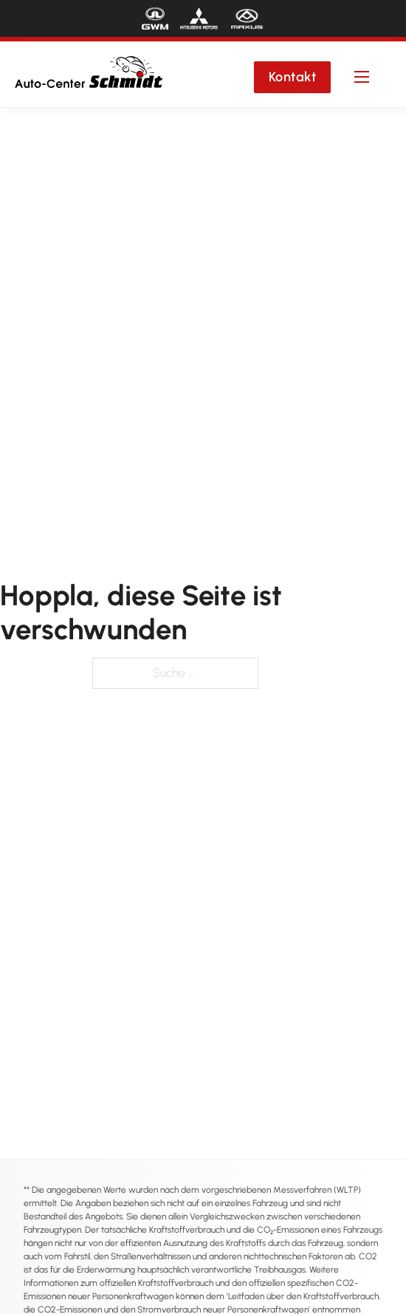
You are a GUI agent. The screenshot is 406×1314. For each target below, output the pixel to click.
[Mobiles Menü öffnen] (361, 77)
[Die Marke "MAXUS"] (247, 18)
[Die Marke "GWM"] (155, 18)
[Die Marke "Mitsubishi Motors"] (199, 18)
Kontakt (293, 77)
